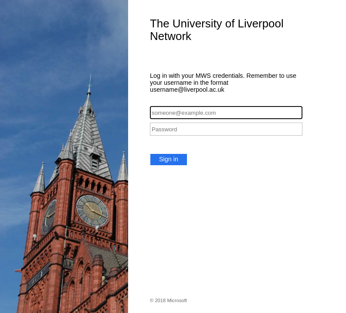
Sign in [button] (168, 159)
